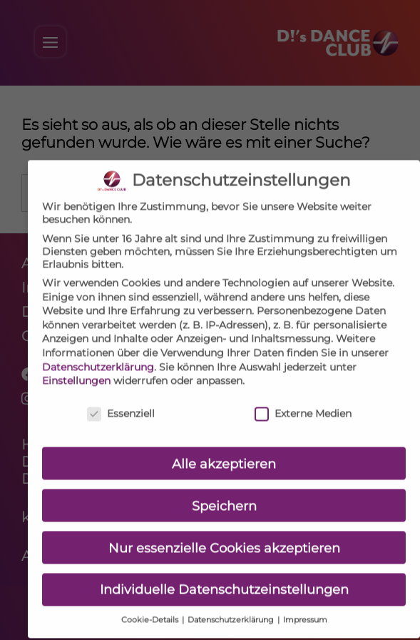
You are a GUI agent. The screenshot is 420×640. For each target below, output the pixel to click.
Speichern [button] (224, 495)
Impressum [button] (305, 610)
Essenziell (121, 403)
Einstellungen (76, 371)
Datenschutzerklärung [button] (232, 610)
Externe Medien (303, 403)
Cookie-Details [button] (150, 610)
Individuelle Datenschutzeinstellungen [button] (224, 579)
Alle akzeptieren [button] (224, 453)
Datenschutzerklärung (98, 356)
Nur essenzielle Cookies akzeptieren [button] (224, 537)
